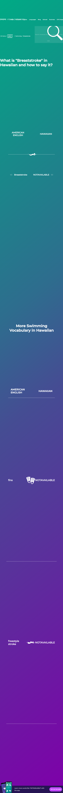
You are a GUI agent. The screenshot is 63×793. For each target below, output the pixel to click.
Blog (39, 19)
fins (10, 480)
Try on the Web (56, 789)
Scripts (25, 19)
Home (4, 36)
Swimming (18, 36)
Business (52, 19)
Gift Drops (60, 19)
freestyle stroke (13, 643)
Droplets (18, 19)
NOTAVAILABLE (45, 480)
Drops (12, 19)
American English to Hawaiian (10, 36)
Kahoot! (45, 19)
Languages (32, 19)
